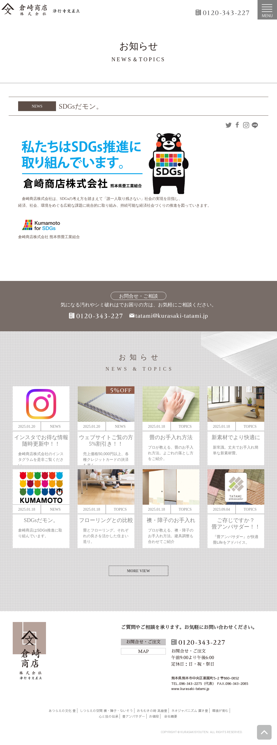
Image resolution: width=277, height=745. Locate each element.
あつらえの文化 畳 (62, 710)
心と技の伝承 (108, 716)
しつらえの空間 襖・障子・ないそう (106, 710)
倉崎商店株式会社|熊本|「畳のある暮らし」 (40, 10)
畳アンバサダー (133, 716)
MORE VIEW (138, 571)
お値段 (154, 716)
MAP (143, 651)
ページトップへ (264, 732)
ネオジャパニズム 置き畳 (189, 710)
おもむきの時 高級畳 (152, 710)
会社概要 (170, 716)
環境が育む (220, 710)
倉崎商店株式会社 (29, 652)
